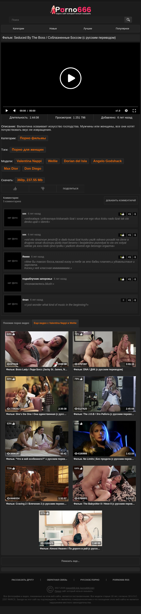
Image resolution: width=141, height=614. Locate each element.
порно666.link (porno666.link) (80, 588)
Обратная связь (57, 580)
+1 (129, 214)
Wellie (53, 161)
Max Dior (11, 168)
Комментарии (10, 198)
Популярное (122, 28)
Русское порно (89, 580)
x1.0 (118, 110)
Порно (58, 591)
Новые (53, 28)
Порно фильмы (33, 138)
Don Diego (33, 168)
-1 (135, 214)
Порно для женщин (28, 149)
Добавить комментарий (121, 200)
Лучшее (88, 28)
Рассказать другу (23, 580)
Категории (18, 28)
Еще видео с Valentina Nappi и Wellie (55, 323)
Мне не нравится (43, 188)
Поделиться (70, 188)
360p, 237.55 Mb (30, 180)
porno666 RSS (121, 580)
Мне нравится (15, 188)
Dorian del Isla (75, 161)
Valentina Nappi (29, 161)
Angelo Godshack (107, 161)
